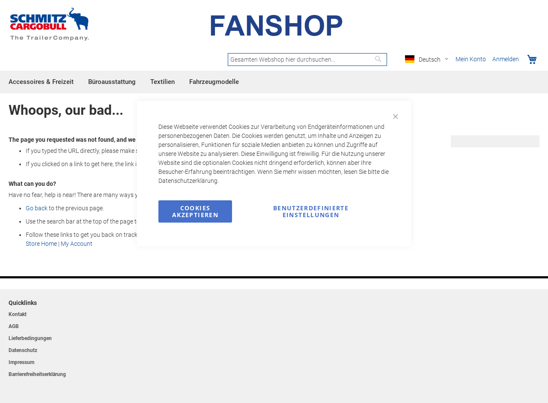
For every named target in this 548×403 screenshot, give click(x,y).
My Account (76, 243)
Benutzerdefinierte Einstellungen (310, 210)
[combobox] (307, 59)
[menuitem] (41, 82)
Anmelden (505, 59)
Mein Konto (471, 59)
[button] (428, 59)
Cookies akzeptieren (195, 210)
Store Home (41, 243)
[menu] (274, 82)
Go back (37, 208)
